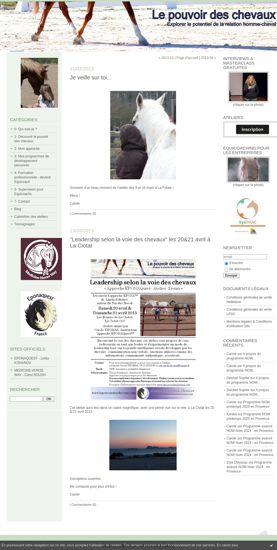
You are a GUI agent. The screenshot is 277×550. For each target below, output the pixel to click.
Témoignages (24, 224)
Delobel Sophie (238, 378)
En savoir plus (227, 545)
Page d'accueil (187, 58)
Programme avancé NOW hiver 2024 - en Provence (249, 466)
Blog (17, 209)
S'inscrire (234, 263)
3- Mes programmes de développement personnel (31, 160)
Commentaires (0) (83, 213)
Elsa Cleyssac (237, 462)
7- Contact (22, 201)
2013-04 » (208, 58)
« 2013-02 (166, 58)
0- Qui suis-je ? (25, 129)
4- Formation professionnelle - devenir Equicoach (32, 177)
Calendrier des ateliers (31, 217)
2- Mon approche (27, 149)
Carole (231, 354)
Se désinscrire (237, 269)
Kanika (232, 414)
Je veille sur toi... (91, 77)
